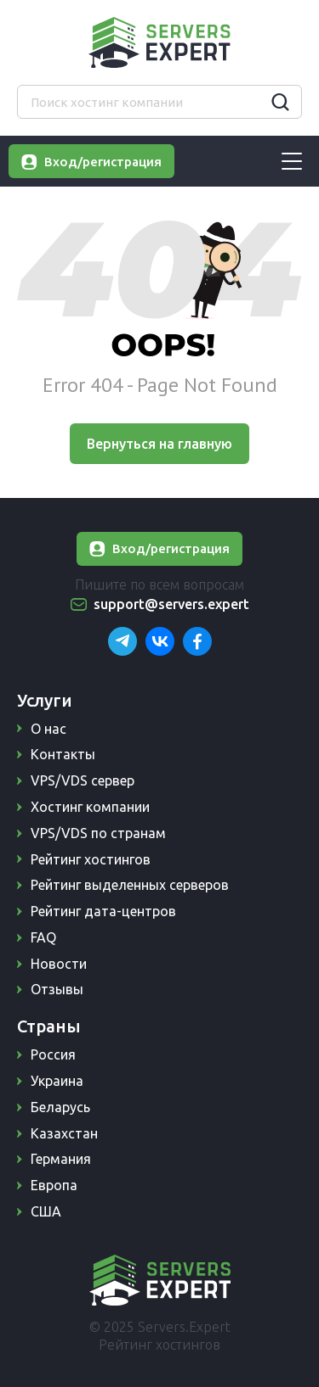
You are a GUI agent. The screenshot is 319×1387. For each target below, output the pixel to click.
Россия (53, 1054)
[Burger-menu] (292, 161)
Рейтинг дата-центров (103, 911)
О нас (48, 728)
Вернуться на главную (159, 443)
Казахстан (64, 1133)
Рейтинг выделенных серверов (130, 884)
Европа (54, 1185)
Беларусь (60, 1107)
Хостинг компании (90, 806)
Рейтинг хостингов (91, 859)
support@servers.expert (171, 604)
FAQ (43, 937)
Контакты (63, 754)
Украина (57, 1080)
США (46, 1211)
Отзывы (57, 989)
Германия (61, 1158)
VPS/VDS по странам (98, 833)
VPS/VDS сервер (82, 780)
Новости (59, 963)
